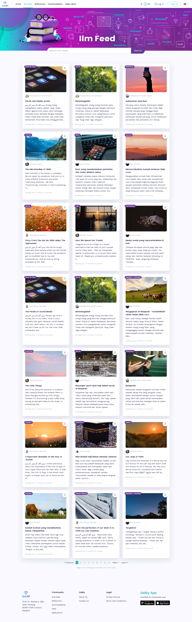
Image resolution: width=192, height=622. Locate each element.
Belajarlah (131, 385)
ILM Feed (56, 597)
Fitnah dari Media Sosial (37, 101)
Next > (116, 562)
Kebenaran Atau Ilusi (136, 101)
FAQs (54, 609)
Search (138, 50)
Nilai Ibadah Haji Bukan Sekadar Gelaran (95, 456)
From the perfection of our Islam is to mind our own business (94, 529)
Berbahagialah (82, 101)
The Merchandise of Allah (38, 169)
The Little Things (33, 385)
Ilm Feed (28, 4)
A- (142, 4)
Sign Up (174, 4)
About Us (83, 597)
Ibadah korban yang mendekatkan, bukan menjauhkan (43, 529)
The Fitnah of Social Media (38, 311)
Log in (159, 4)
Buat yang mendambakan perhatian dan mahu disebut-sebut (94, 171)
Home (18, 4)
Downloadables (55, 4)
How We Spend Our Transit (89, 240)
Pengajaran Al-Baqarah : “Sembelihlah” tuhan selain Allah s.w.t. (146, 313)
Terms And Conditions (116, 601)
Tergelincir (131, 527)
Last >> (124, 562)
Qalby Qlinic (70, 4)
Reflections (40, 4)
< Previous (69, 562)
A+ (149, 4)
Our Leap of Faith (135, 456)
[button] (186, 3)
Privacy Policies (113, 597)
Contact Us (84, 601)
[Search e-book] (89, 51)
